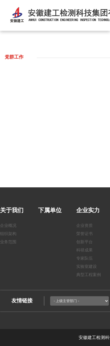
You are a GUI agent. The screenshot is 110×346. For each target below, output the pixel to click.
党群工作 (14, 56)
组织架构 (8, 233)
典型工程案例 (88, 274)
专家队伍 (84, 258)
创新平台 (84, 241)
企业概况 (8, 225)
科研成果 (84, 250)
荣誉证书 (84, 233)
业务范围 (8, 241)
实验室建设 (86, 266)
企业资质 (84, 225)
